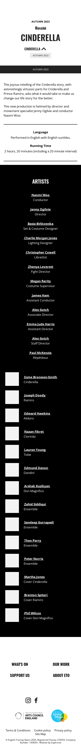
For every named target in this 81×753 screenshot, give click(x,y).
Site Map (40, 734)
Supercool (56, 742)
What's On (20, 664)
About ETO (61, 675)
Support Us (20, 675)
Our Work (61, 664)
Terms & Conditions (18, 730)
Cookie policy (42, 730)
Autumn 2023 (40, 21)
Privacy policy (63, 730)
